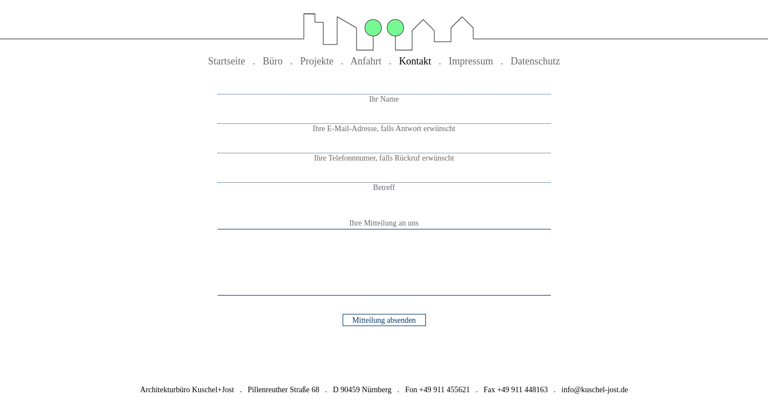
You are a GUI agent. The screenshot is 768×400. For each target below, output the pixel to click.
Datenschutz (535, 61)
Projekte (317, 61)
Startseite (226, 61)
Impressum (471, 61)
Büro (273, 61)
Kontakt (415, 61)
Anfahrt (366, 61)
